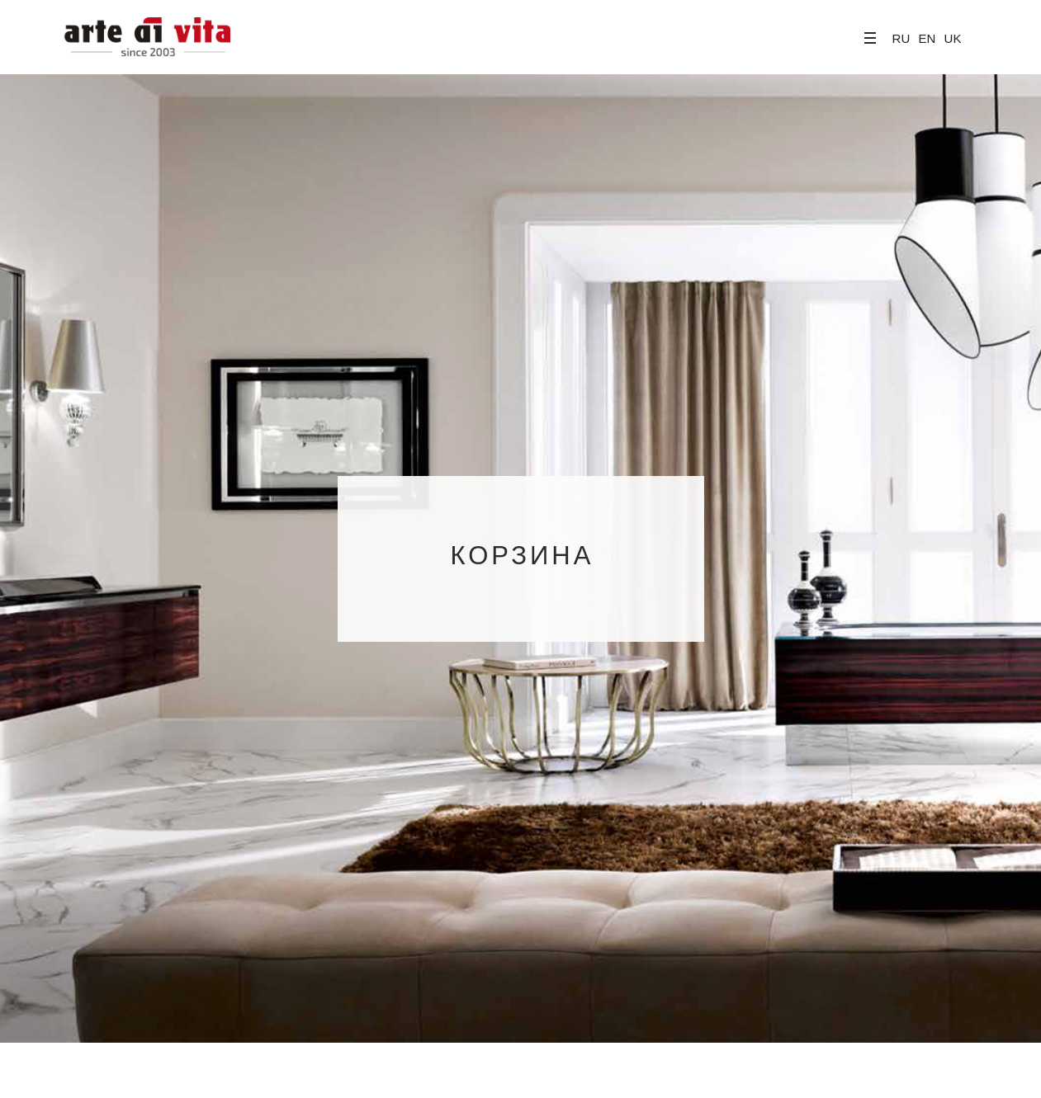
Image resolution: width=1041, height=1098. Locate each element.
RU (901, 38)
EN (926, 38)
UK (953, 38)
